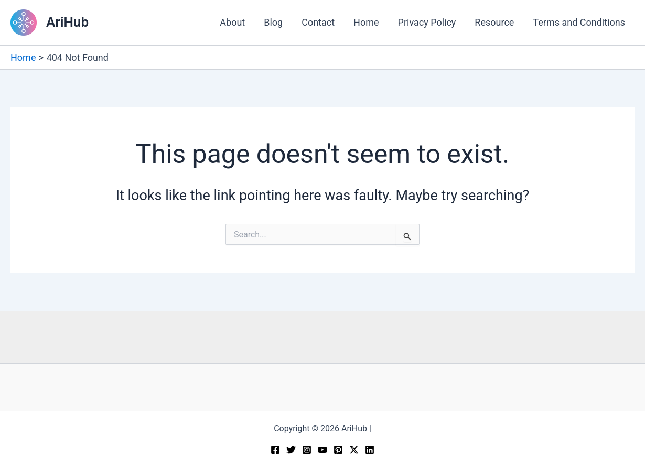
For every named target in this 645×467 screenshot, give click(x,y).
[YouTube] (322, 449)
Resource (494, 22)
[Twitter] (291, 449)
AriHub (67, 22)
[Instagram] (306, 449)
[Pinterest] (338, 449)
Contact (318, 22)
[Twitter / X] (354, 449)
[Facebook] (275, 449)
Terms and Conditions (579, 22)
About (232, 22)
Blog (273, 22)
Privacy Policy (427, 22)
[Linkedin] (369, 449)
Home (366, 22)
